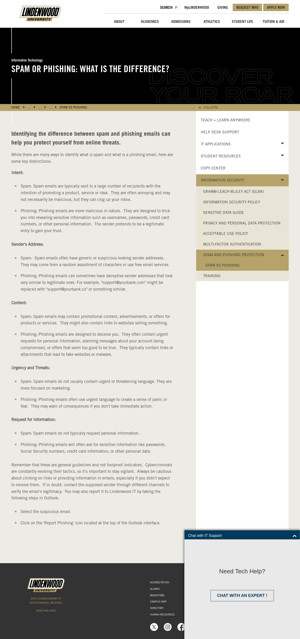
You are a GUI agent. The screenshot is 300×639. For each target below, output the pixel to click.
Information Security (222, 180)
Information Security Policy (231, 202)
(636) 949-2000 (46, 610)
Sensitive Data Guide (223, 212)
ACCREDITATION (159, 582)
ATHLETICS (212, 21)
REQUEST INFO (247, 7)
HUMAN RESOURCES (162, 614)
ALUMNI (155, 588)
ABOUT (119, 21)
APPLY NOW (276, 7)
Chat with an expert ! (242, 595)
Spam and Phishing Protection (233, 255)
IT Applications (216, 144)
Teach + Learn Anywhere (226, 120)
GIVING (222, 7)
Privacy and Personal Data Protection (242, 223)
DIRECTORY (157, 608)
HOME (15, 107)
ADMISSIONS (181, 21)
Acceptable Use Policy (225, 233)
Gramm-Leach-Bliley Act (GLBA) (233, 191)
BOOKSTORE (157, 595)
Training (211, 276)
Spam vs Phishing (73, 107)
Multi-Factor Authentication (232, 244)
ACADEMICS (150, 21)
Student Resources (221, 156)
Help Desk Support (220, 132)
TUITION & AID (273, 21)
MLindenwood (196, 7)
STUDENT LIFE (242, 21)
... (29, 107)
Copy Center (213, 168)
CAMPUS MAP (158, 601)
